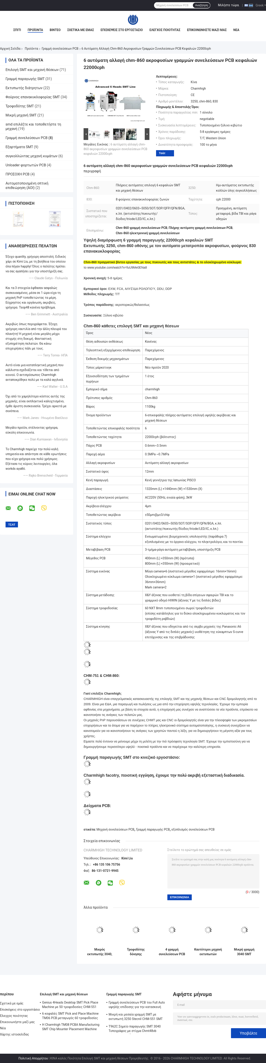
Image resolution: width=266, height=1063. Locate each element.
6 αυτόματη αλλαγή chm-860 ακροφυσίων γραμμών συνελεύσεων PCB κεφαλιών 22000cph (115, 149)
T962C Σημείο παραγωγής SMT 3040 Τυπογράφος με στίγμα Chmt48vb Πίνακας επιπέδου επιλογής (135, 1029)
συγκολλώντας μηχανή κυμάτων (31, 156)
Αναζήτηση (201, 5)
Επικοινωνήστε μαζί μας (207, 30)
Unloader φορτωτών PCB (26, 165)
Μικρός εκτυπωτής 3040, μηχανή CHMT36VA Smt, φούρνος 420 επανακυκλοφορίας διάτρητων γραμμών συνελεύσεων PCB (99, 952)
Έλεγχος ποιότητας (164, 30)
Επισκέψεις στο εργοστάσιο (122, 30)
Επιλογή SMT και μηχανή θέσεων (32, 70)
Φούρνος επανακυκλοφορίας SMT (33, 97)
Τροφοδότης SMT (20, 106)
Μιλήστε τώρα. (228, 5)
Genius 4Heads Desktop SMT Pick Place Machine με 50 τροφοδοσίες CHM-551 (70, 1005)
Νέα (236, 30)
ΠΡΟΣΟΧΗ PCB (17, 174)
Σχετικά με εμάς (80, 30)
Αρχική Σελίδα (10, 48)
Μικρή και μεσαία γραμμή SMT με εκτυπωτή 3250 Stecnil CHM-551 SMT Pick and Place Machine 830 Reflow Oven (137, 1017)
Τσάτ (162, 153)
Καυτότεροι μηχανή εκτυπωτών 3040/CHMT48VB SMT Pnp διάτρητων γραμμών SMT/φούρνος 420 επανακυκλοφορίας (208, 952)
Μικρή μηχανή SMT (21, 115)
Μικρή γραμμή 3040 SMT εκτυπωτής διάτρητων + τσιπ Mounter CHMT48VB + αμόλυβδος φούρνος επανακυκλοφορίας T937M (244, 952)
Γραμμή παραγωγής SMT (25, 79)
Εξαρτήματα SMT (19, 147)
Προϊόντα (35, 30)
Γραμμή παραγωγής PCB (153, 829)
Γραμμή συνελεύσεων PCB (60, 48)
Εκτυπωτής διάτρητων (24, 88)
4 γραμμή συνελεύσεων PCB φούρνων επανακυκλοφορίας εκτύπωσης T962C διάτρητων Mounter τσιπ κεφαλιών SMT (172, 952)
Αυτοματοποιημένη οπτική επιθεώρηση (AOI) (27, 185)
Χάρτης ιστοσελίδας (14, 1034)
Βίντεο (55, 30)
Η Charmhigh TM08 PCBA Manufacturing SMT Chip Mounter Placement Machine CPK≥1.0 (71, 1027)
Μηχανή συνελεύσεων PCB (115, 829)
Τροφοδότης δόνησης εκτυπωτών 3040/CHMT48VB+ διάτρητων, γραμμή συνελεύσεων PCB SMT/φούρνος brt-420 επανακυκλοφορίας (136, 952)
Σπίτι (17, 30)
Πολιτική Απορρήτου (33, 1058)
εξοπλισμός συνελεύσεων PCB (193, 829)
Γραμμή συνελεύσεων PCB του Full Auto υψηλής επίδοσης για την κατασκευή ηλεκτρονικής (137, 1005)
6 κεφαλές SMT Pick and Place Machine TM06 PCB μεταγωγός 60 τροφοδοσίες (70, 1016)
